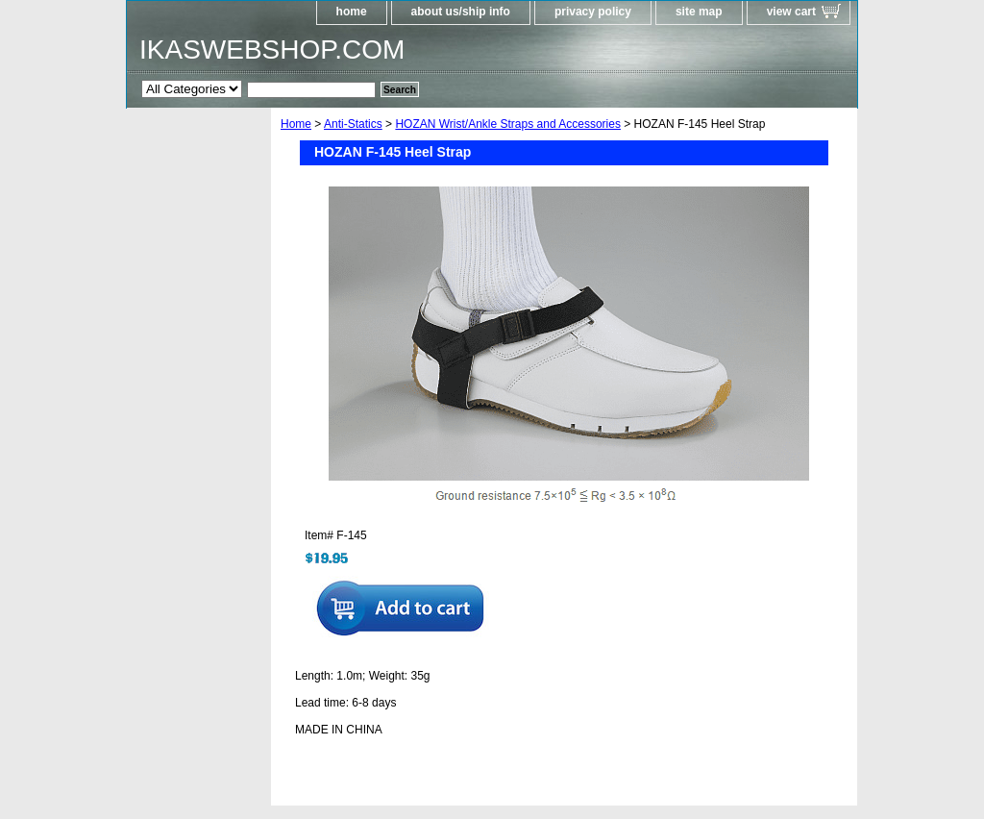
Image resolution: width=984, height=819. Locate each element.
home (351, 11)
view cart (791, 11)
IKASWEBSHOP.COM (272, 49)
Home (296, 124)
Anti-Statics (353, 124)
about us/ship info (460, 11)
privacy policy (592, 11)
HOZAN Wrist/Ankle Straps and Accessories (508, 124)
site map (699, 11)
